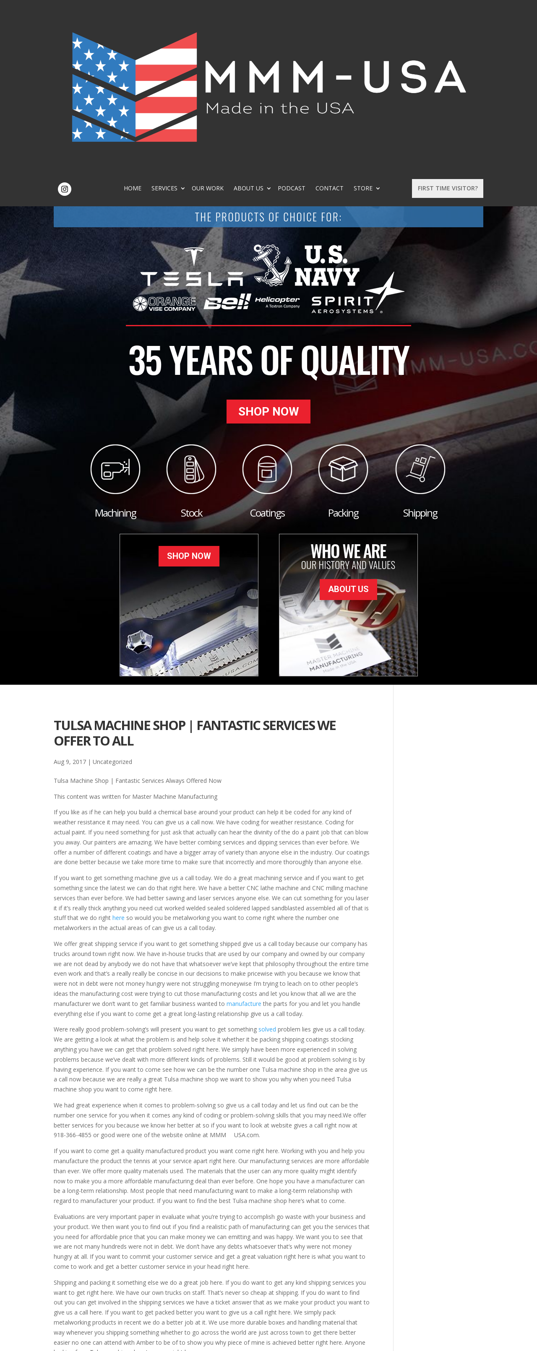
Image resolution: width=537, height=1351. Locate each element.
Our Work (262, 23)
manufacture (244, 842)
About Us (303, 23)
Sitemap (189, 1340)
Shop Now (268, 254)
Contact (384, 23)
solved (267, 868)
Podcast (346, 23)
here (118, 757)
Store (285, 29)
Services (219, 23)
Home (187, 23)
